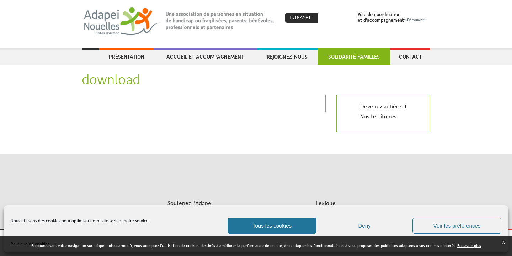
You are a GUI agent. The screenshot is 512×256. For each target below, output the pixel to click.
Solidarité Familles (354, 56)
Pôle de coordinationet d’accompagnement (392, 17)
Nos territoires (378, 116)
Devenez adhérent (383, 106)
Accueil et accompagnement (205, 56)
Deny (364, 226)
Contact (410, 56)
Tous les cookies (272, 226)
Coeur (327, 18)
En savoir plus (469, 246)
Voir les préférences (457, 226)
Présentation (126, 56)
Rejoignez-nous (287, 56)
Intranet (300, 17)
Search (343, 18)
